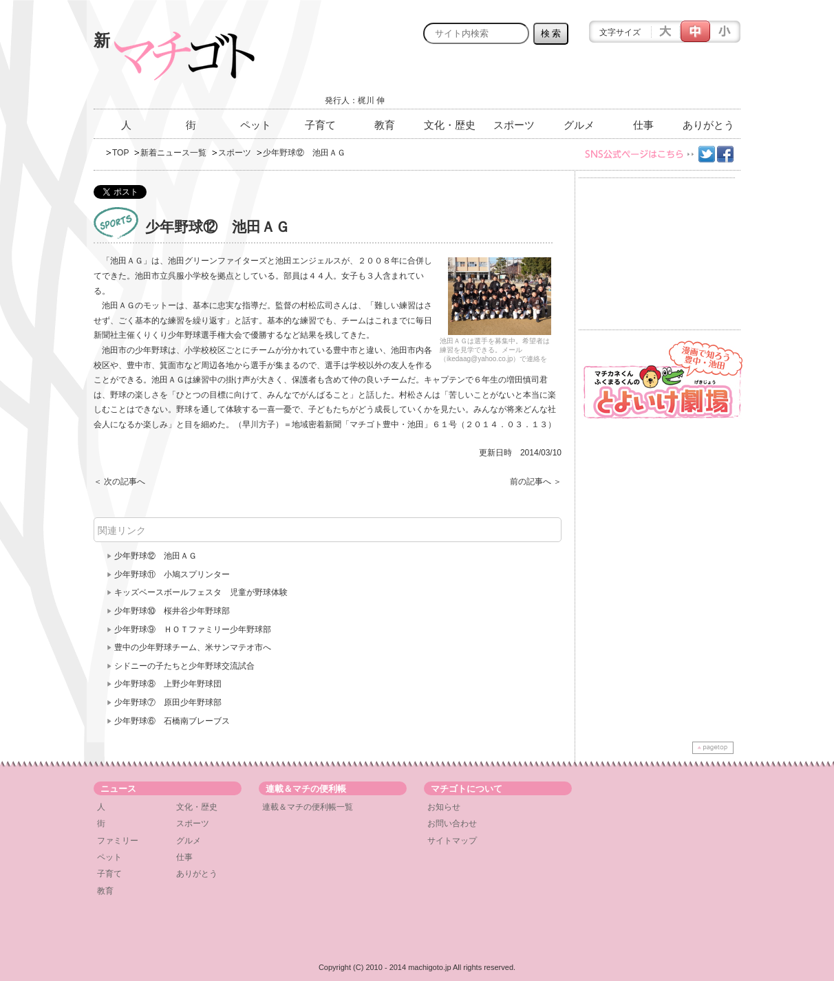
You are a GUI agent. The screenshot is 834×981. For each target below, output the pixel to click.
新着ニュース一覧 (173, 153)
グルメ (579, 125)
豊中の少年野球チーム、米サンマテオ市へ (192, 647)
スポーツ (514, 125)
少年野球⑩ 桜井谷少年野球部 (172, 611)
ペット (255, 125)
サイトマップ (452, 840)
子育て (320, 125)
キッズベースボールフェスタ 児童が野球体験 (201, 592)
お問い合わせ (452, 823)
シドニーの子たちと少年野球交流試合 (184, 666)
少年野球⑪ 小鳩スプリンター (172, 574)
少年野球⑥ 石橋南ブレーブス (172, 721)
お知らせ (443, 807)
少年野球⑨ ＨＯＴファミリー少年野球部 (192, 629)
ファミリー (117, 840)
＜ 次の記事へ (119, 481)
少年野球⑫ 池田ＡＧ (155, 556)
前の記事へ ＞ (536, 481)
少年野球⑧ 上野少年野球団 (168, 684)
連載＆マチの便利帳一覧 (307, 807)
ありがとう (708, 125)
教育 (384, 125)
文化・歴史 (449, 125)
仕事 (643, 125)
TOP (120, 153)
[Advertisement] (579, 80)
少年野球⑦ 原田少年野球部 (168, 702)
